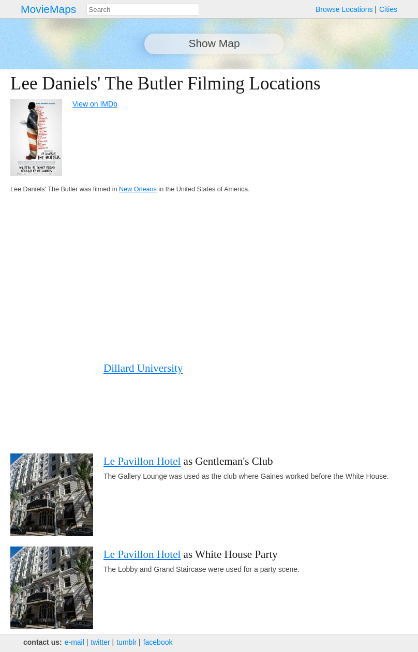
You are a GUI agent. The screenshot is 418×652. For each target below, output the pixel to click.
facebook (158, 642)
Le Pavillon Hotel (142, 461)
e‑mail (74, 642)
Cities (388, 9)
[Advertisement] (198, 277)
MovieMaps (48, 9)
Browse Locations (344, 9)
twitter (100, 642)
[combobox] (142, 10)
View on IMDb (94, 104)
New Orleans (138, 189)
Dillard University (143, 368)
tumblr (126, 642)
